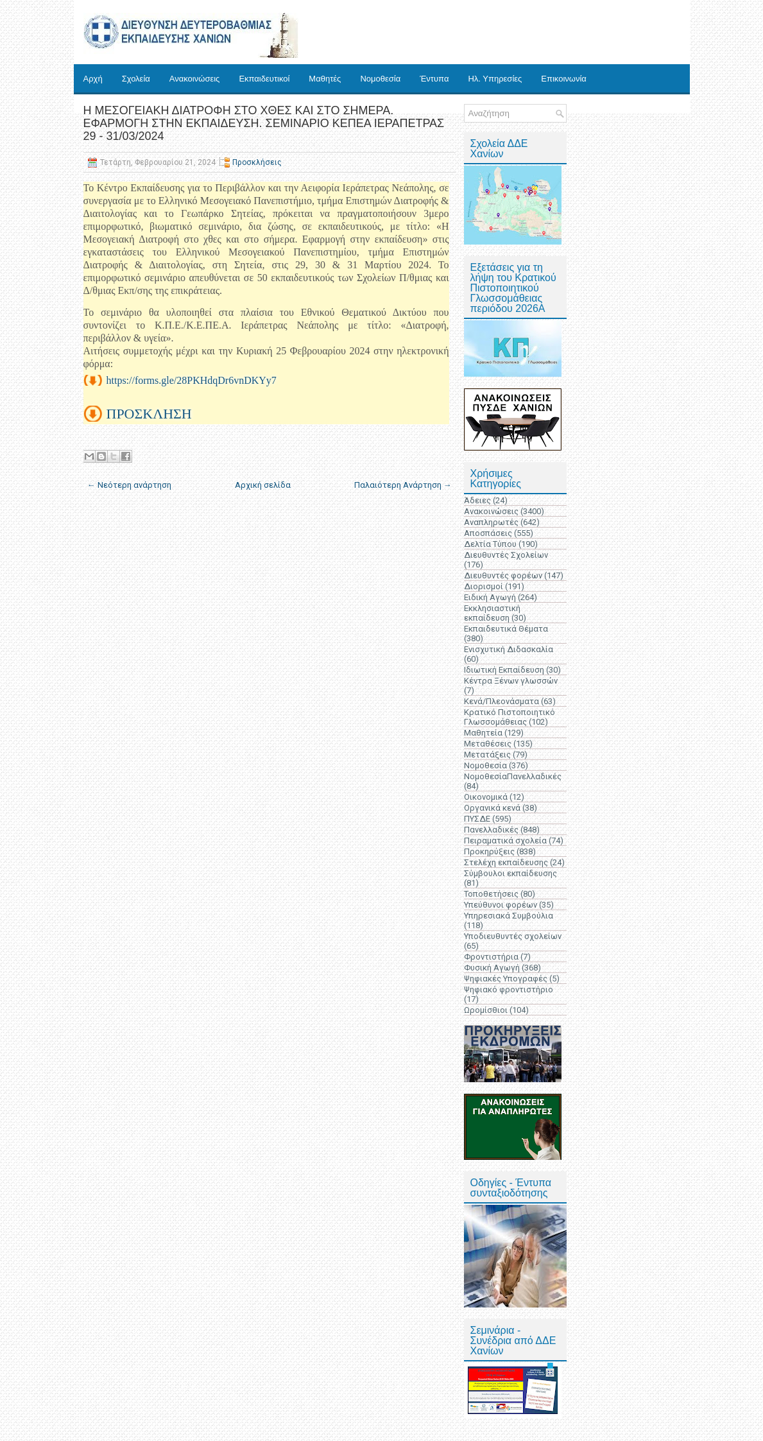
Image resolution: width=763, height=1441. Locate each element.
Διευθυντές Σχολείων (506, 555)
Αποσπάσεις (488, 533)
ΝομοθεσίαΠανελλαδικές (513, 776)
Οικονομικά (486, 797)
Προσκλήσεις (257, 162)
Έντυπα (434, 78)
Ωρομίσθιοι (486, 1010)
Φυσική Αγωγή (492, 967)
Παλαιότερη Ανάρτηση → (403, 485)
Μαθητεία (483, 733)
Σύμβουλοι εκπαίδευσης (510, 873)
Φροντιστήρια (491, 957)
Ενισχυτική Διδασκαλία (508, 649)
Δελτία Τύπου (490, 544)
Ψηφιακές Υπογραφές (505, 978)
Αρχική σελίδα (263, 485)
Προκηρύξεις (489, 851)
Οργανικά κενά (492, 808)
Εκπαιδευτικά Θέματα (506, 629)
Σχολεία (136, 78)
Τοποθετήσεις (491, 894)
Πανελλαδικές (491, 829)
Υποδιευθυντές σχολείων (513, 936)
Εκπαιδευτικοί (264, 78)
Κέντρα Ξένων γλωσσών (511, 681)
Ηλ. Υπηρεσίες (495, 78)
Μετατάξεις (487, 754)
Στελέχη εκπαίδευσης (506, 862)
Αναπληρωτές (491, 522)
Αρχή (93, 78)
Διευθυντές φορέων (503, 575)
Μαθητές (325, 78)
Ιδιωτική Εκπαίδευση (504, 670)
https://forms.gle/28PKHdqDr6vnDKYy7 (192, 380)
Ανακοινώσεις (194, 78)
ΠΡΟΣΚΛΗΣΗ (149, 414)
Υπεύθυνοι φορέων (500, 905)
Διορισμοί (483, 586)
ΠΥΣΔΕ (477, 819)
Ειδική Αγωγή (490, 597)
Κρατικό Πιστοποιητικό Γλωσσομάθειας (509, 717)
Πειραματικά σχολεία (505, 840)
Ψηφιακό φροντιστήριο (508, 989)
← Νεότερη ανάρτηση (129, 485)
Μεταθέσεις (487, 743)
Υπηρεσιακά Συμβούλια (508, 915)
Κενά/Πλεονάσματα (501, 701)
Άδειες (477, 500)
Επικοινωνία (564, 78)
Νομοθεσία (380, 78)
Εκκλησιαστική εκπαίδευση (492, 613)
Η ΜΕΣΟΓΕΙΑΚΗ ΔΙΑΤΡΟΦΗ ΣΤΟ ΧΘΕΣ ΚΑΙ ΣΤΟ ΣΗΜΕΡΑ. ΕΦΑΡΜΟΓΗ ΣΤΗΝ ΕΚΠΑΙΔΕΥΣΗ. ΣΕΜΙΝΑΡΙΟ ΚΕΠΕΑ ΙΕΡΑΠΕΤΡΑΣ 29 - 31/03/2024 (264, 123)
